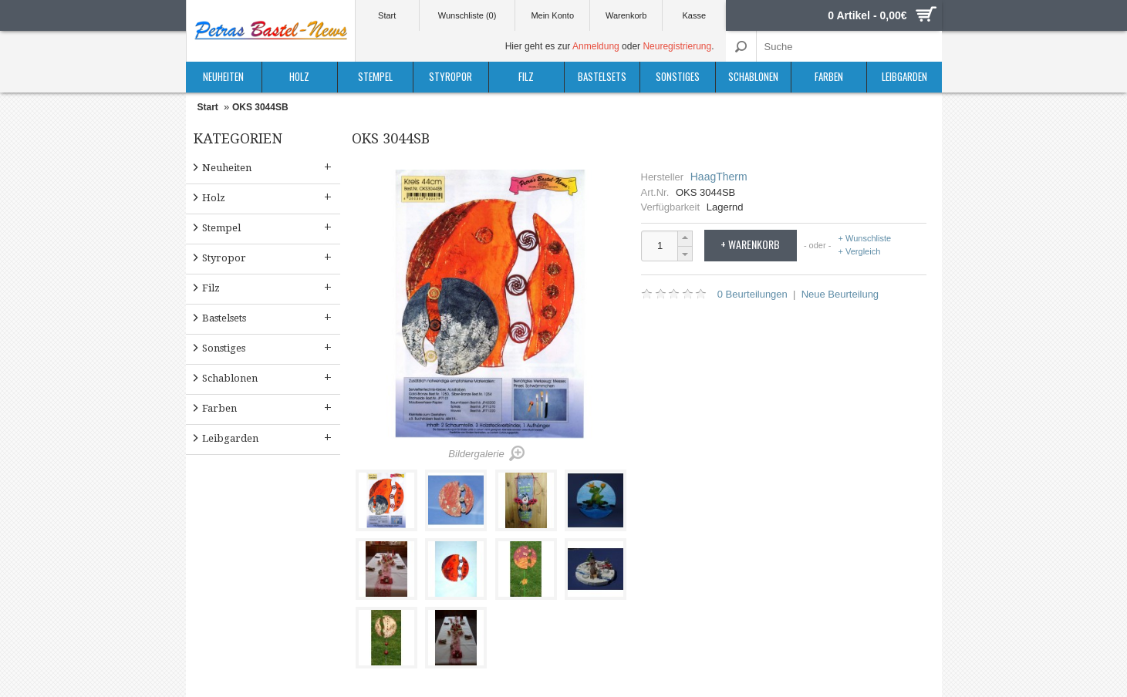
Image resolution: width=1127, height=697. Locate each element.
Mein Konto (552, 15)
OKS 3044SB (260, 107)
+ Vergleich (860, 251)
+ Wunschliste (865, 238)
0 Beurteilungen (752, 294)
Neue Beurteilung (840, 294)
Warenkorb (626, 15)
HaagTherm (718, 176)
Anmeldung (595, 46)
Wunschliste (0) (467, 15)
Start (387, 15)
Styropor (450, 76)
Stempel (375, 76)
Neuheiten (223, 76)
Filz (526, 76)
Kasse (695, 15)
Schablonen (753, 76)
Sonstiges (678, 76)
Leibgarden (904, 76)
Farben (829, 76)
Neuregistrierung (677, 46)
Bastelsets (602, 76)
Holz (299, 76)
